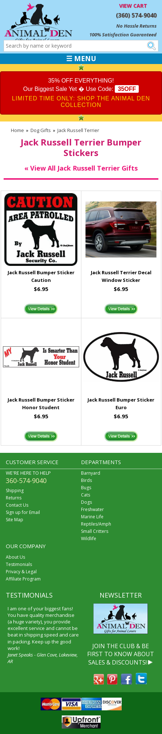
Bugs (86, 487)
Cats (85, 495)
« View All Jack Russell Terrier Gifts (81, 168)
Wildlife (88, 538)
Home (17, 130)
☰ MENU (81, 58)
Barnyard (90, 473)
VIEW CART (133, 5)
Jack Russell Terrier (78, 130)
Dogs (86, 502)
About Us (15, 557)
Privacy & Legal (21, 572)
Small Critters (94, 531)
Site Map (14, 519)
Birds (86, 480)
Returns (13, 498)
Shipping (15, 490)
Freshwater (92, 509)
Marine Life (92, 517)
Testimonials (19, 564)
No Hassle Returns (136, 26)
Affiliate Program (23, 579)
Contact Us (17, 505)
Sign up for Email (23, 512)
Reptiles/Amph (96, 524)
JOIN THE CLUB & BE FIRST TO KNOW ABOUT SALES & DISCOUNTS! (120, 654)
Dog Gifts (41, 130)
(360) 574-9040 (136, 15)
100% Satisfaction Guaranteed (123, 34)
